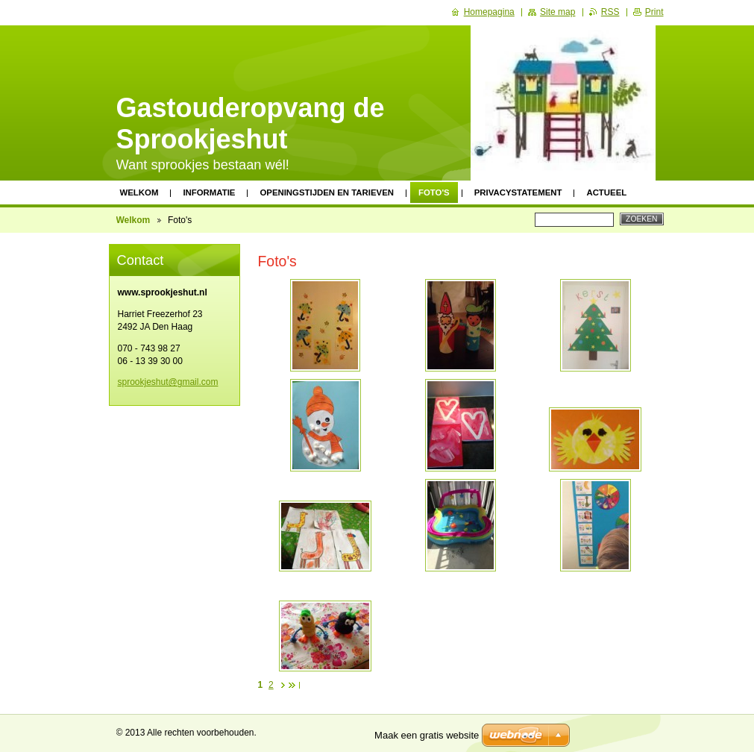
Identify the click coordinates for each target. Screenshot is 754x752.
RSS (610, 12)
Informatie (209, 192)
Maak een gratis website (426, 735)
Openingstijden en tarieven (327, 192)
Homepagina (489, 12)
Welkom (139, 192)
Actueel (606, 192)
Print (654, 12)
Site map (557, 12)
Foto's (434, 192)
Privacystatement (518, 192)
